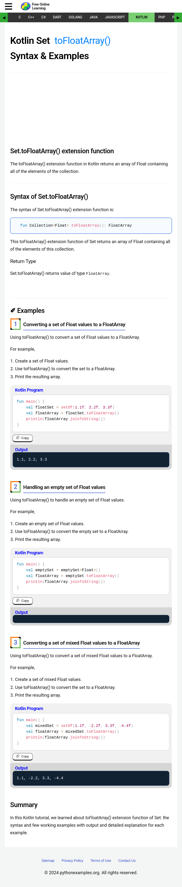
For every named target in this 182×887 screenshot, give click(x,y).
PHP (161, 17)
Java (93, 17)
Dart (57, 17)
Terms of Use (101, 861)
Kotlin (141, 17)
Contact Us (126, 861)
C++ (31, 17)
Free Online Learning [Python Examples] (40, 6)
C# (43, 17)
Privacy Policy (72, 861)
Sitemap (47, 861)
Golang (75, 17)
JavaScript (115, 17)
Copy (25, 438)
